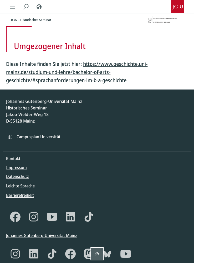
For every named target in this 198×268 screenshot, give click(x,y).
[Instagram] (33, 217)
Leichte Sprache (20, 186)
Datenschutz (17, 176)
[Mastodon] (89, 254)
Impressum (16, 167)
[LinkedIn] (70, 217)
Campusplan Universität (38, 137)
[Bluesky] (107, 254)
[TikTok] (89, 217)
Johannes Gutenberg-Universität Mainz (41, 235)
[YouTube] (52, 217)
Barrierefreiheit (20, 195)
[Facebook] (15, 217)
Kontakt (13, 158)
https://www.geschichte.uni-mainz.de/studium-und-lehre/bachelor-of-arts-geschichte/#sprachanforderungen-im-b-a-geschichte (77, 72)
